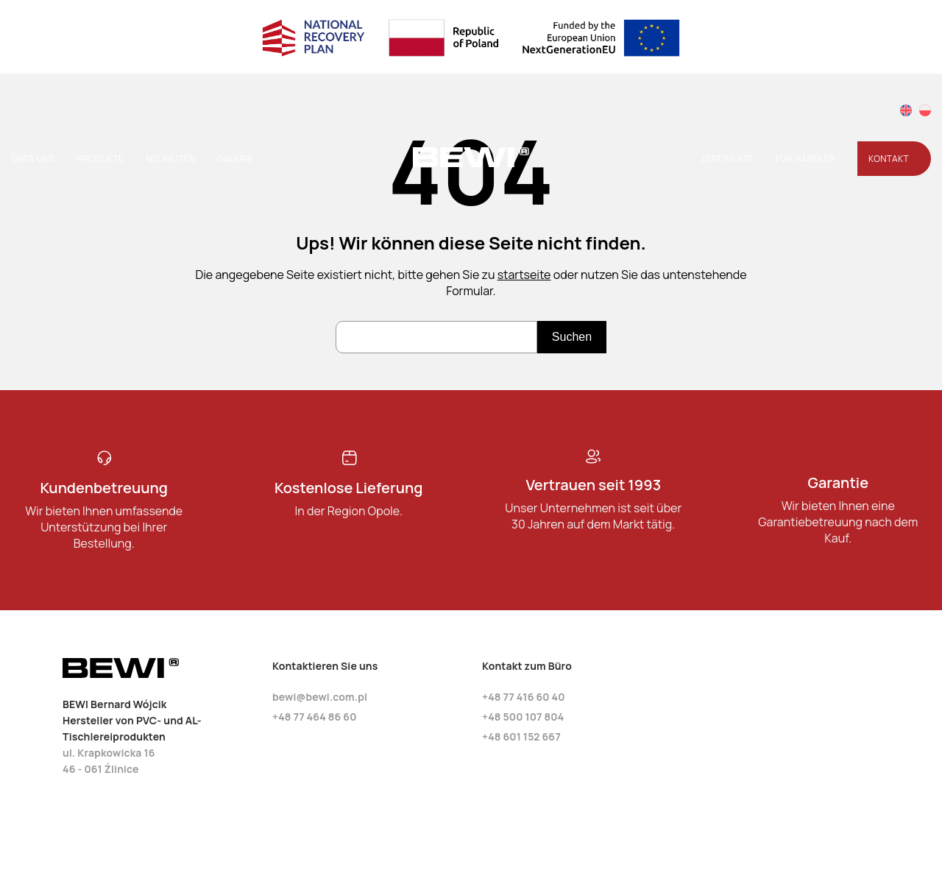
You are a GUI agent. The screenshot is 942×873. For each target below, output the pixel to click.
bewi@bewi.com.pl (319, 697)
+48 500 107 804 (523, 717)
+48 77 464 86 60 (314, 717)
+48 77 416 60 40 (523, 697)
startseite (524, 274)
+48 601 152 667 (521, 736)
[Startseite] (471, 164)
